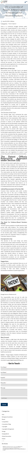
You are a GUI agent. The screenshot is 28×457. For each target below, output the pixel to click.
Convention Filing (6, 424)
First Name (4, 367)
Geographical (5, 433)
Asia (3, 414)
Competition (5, 421)
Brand (3, 419)
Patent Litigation (12, 23)
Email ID (3, 377)
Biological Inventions (7, 417)
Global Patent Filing (13, 358)
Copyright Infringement (8, 429)
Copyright (4, 426)
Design (3, 431)
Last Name (4, 372)
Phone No (3, 382)
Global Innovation (6, 436)
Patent (3, 438)
